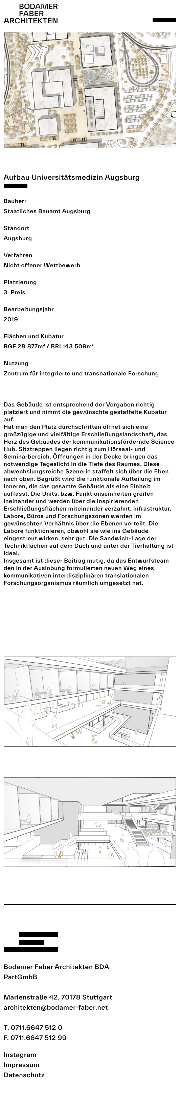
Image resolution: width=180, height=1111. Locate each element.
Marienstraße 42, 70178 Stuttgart (58, 997)
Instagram (20, 1054)
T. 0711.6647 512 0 (33, 1027)
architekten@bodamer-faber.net (56, 1007)
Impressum (22, 1064)
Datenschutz (24, 1075)
